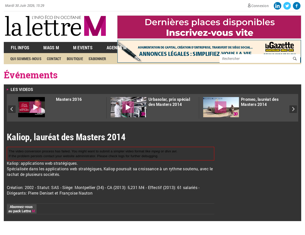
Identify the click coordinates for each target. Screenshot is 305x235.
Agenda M (117, 47)
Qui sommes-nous (25, 58)
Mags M (51, 47)
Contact (54, 58)
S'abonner (97, 58)
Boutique (75, 58)
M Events (83, 47)
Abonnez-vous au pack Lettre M (22, 209)
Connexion (260, 5)
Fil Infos (20, 47)
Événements (31, 75)
